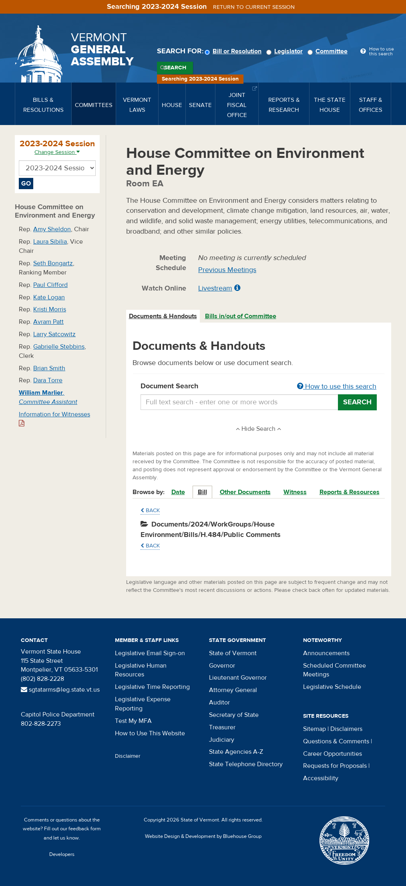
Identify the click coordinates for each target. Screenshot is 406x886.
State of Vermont (233, 653)
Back (150, 510)
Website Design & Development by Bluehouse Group (203, 836)
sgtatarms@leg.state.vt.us (60, 690)
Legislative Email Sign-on (150, 653)
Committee (329, 51)
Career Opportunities (332, 754)
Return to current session (254, 7)
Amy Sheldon (52, 229)
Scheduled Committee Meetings (334, 670)
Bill (202, 492)
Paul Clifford (50, 285)
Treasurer (222, 727)
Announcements (326, 653)
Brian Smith (49, 368)
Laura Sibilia (50, 242)
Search (175, 67)
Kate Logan (49, 297)
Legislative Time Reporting (152, 687)
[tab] (163, 316)
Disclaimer (128, 756)
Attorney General (233, 690)
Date (178, 492)
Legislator (286, 51)
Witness (295, 492)
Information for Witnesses (54, 418)
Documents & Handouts (163, 316)
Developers (61, 854)
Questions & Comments (336, 741)
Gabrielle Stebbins (58, 347)
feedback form (84, 828)
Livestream (215, 288)
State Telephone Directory (246, 764)
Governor (222, 666)
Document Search (259, 386)
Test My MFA (133, 721)
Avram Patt (48, 322)
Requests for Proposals (335, 766)
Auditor (219, 702)
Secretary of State (234, 715)
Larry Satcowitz (54, 334)
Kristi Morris (49, 309)
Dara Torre (47, 380)
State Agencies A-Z (236, 752)
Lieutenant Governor (238, 678)
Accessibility (320, 778)
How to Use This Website (150, 733)
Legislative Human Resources (141, 670)
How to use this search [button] (336, 386)
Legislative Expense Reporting (143, 703)
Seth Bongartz (53, 263)
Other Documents (245, 492)
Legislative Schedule (332, 687)
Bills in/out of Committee (240, 316)
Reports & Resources (350, 492)
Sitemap (314, 729)
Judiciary (221, 740)
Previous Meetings (227, 269)
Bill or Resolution (234, 51)
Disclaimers (346, 729)
